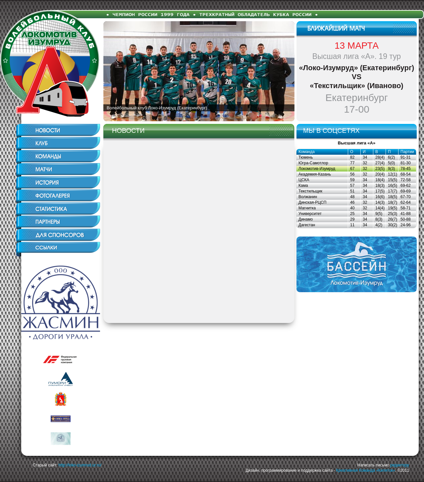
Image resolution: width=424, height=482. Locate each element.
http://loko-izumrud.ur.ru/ (80, 465)
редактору (399, 465)
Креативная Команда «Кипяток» (365, 470)
